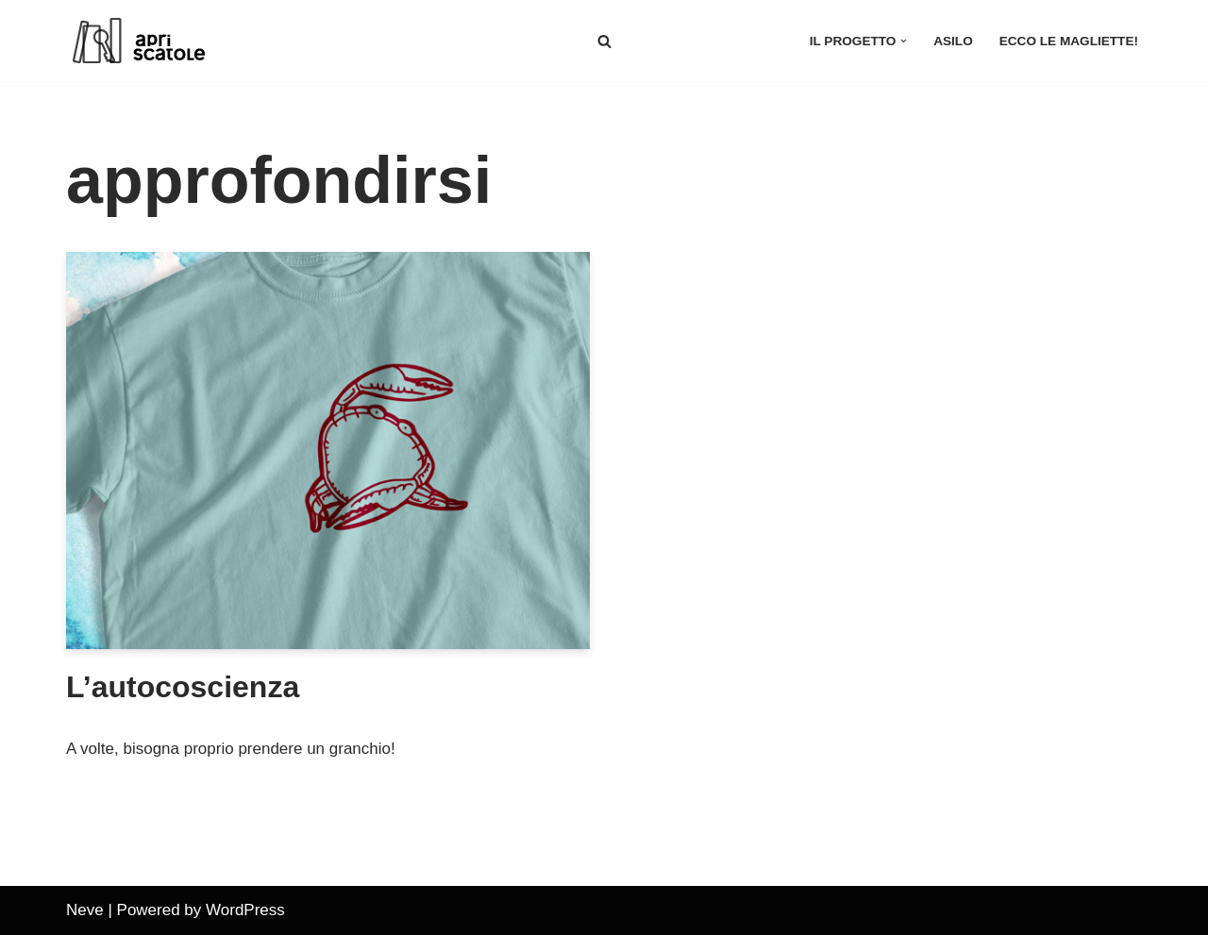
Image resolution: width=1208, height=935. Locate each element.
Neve (85, 910)
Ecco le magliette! (1068, 41)
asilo (953, 41)
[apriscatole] (160, 40)
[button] (903, 41)
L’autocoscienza (182, 687)
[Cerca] (604, 41)
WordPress (245, 910)
